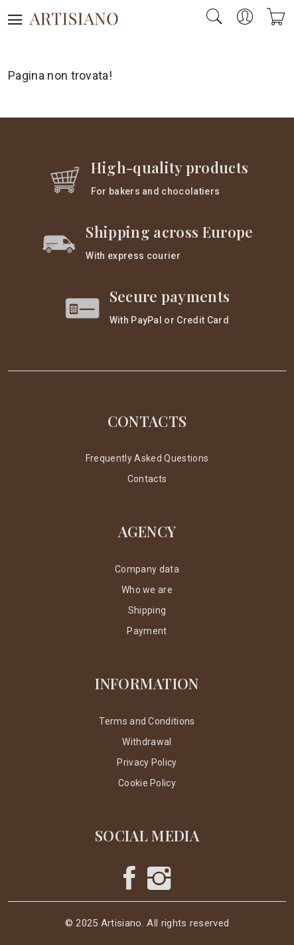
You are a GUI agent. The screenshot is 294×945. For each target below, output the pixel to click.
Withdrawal (146, 741)
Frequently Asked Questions (147, 458)
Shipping (147, 610)
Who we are (147, 589)
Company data (147, 569)
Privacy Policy (147, 762)
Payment (147, 631)
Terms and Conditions (146, 721)
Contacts (147, 478)
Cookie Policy (147, 783)
